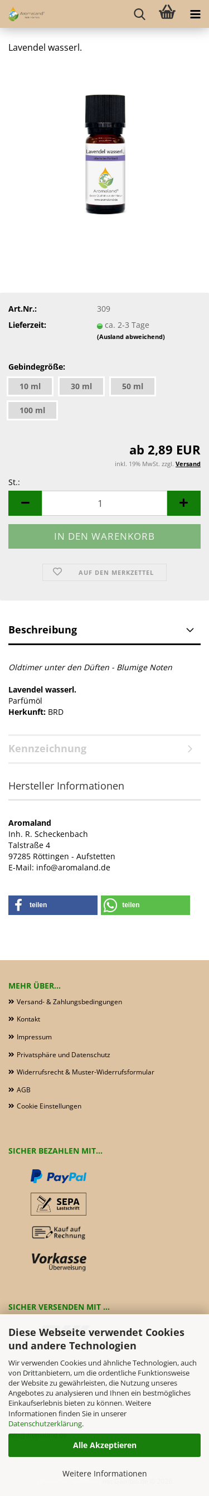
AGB (24, 1090)
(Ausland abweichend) (131, 336)
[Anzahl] (104, 503)
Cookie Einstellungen (49, 1106)
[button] (25, 503)
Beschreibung (42, 629)
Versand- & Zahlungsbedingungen (69, 1001)
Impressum (34, 1037)
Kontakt (28, 1019)
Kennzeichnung (47, 748)
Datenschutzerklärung (45, 1423)
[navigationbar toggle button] (195, 14)
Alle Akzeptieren (105, 1445)
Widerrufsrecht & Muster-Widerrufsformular (85, 1072)
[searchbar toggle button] (139, 14)
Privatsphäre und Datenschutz (63, 1054)
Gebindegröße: (36, 366)
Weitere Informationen (104, 1473)
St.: (14, 482)
